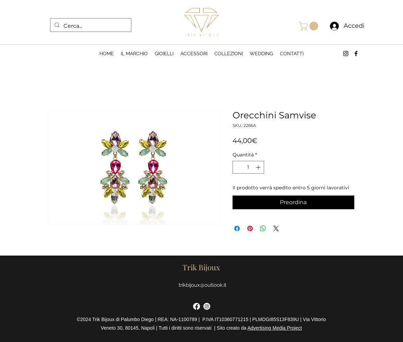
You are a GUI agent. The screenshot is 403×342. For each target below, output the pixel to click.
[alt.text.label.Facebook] (356, 53)
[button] (309, 26)
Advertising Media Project (274, 328)
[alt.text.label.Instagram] (345, 53)
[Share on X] (276, 228)
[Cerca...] (90, 26)
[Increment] (258, 167)
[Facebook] (196, 306)
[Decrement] (238, 167)
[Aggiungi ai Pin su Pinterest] (250, 228)
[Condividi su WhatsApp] (263, 228)
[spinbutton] (248, 167)
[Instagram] (206, 306)
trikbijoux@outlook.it (202, 285)
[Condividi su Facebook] (237, 228)
